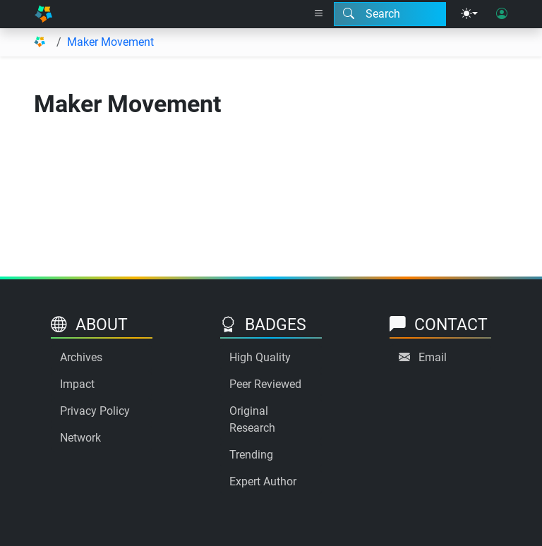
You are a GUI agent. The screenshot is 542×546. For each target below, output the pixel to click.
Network (80, 437)
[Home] (43, 14)
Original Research (252, 419)
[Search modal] (390, 14)
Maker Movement (110, 42)
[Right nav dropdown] (319, 14)
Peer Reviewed (265, 384)
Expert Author (262, 481)
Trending (251, 454)
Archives (81, 357)
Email (432, 357)
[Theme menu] (469, 14)
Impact (77, 384)
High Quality (260, 357)
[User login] (502, 14)
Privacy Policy (95, 411)
